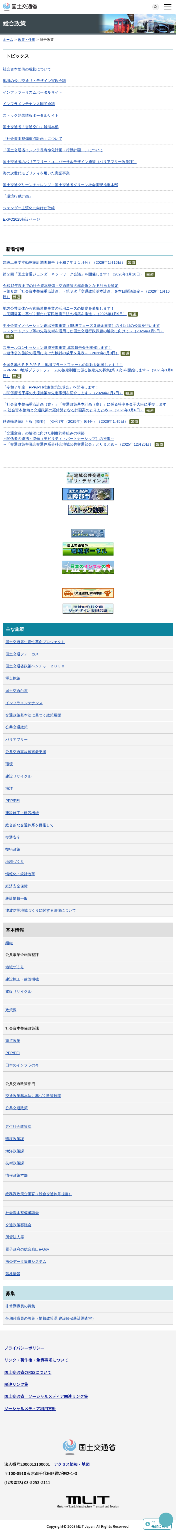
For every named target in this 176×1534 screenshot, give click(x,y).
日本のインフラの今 (22, 1065)
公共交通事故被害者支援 (25, 752)
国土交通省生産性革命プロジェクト (35, 642)
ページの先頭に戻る (160, 1524)
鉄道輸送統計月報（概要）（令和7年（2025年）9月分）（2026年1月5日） (65, 421)
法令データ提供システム (25, 1261)
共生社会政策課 (18, 1126)
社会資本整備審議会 (22, 1213)
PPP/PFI (12, 800)
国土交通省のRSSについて (27, 1372)
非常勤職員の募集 (20, 1306)
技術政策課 (14, 1163)
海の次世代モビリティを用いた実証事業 (36, 173)
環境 (9, 764)
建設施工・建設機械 (22, 813)
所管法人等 (14, 1237)
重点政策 (12, 1040)
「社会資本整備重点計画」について (32, 138)
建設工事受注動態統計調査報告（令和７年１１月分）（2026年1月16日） (64, 262)
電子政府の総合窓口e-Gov (27, 1249)
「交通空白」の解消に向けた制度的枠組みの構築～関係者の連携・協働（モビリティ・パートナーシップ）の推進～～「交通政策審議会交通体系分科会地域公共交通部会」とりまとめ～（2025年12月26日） (78, 438)
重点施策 (12, 678)
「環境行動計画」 (18, 196)
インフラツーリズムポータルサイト (32, 92)
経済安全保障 (16, 886)
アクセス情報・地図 (72, 1464)
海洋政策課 (14, 1151)
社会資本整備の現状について (27, 69)
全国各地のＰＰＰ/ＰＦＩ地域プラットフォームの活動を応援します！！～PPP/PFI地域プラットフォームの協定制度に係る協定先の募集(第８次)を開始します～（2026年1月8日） (88, 370)
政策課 (11, 1010)
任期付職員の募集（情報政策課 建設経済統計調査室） (50, 1318)
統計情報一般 (16, 898)
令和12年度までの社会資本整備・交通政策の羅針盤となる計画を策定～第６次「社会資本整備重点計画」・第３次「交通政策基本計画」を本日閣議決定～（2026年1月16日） (86, 291)
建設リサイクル (18, 776)
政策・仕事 (26, 40)
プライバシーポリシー (24, 1348)
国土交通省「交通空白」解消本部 (31, 127)
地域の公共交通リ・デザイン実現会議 (34, 80)
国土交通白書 (16, 691)
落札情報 (12, 1274)
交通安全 (12, 837)
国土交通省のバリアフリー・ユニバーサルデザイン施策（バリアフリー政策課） (70, 162)
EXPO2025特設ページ (21, 219)
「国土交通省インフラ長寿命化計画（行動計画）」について (53, 150)
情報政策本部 (16, 1175)
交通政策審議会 (18, 1225)
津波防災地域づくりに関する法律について (40, 910)
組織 (9, 943)
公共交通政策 (16, 727)
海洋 (9, 788)
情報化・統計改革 (20, 874)
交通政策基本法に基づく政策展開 (33, 715)
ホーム (8, 40)
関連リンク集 (16, 1384)
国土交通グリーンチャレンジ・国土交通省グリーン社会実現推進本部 (60, 185)
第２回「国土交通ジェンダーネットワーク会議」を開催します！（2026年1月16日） (73, 274)
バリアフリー (16, 739)
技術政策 (12, 849)
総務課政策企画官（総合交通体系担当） (38, 1194)
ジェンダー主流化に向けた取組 (29, 208)
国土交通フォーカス (22, 654)
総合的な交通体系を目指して (29, 825)
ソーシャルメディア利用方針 (30, 1408)
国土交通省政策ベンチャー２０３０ (35, 666)
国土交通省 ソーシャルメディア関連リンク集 (46, 1396)
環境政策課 (14, 1139)
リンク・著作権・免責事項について (36, 1360)
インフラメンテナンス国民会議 (29, 104)
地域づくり (14, 861)
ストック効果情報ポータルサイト (31, 115)
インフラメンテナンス (24, 703)
